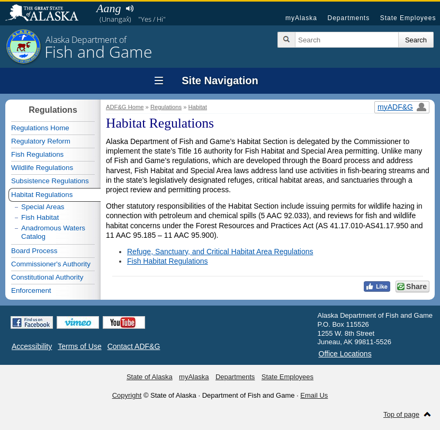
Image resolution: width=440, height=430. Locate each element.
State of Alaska (47, 13)
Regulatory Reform (40, 141)
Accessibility (32, 346)
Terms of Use (79, 346)
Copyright (127, 395)
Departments (348, 18)
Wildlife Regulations (42, 168)
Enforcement (31, 290)
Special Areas (43, 207)
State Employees (408, 18)
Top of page (401, 414)
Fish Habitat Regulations (167, 261)
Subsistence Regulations (50, 181)
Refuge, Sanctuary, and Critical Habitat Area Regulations (220, 251)
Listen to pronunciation (129, 8)
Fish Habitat (40, 217)
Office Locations (345, 354)
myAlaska (301, 18)
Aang (108, 8)
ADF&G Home (125, 107)
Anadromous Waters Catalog (53, 232)
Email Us (314, 395)
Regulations (166, 107)
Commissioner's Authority (51, 264)
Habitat (197, 107)
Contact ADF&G (133, 346)
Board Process (34, 251)
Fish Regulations (37, 154)
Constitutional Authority (47, 277)
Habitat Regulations (42, 195)
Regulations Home (40, 128)
